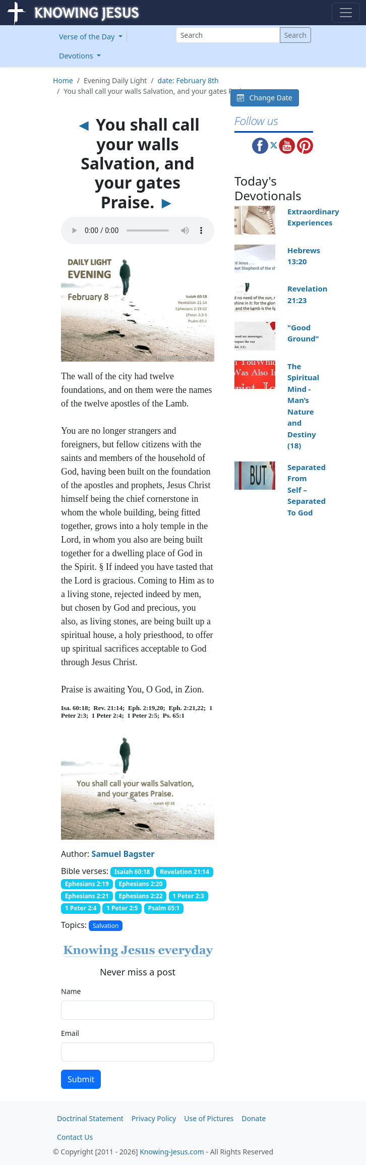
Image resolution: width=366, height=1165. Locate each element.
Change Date (264, 97)
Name (71, 991)
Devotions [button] (77, 56)
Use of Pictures (208, 1118)
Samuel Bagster (123, 853)
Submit (81, 1079)
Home (63, 80)
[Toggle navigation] (346, 13)
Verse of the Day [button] (87, 36)
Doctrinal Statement (90, 1118)
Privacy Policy (154, 1118)
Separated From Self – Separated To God (306, 489)
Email (70, 1033)
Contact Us (75, 1137)
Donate (253, 1118)
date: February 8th (188, 80)
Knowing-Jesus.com (172, 1151)
